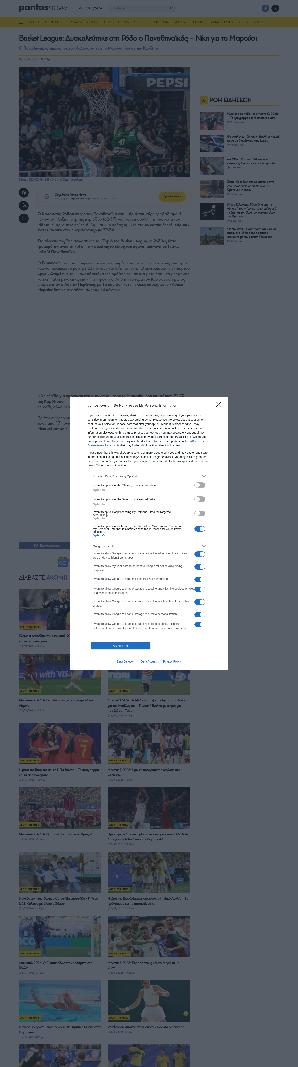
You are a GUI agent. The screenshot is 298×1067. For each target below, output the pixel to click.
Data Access (149, 661)
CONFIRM (121, 645)
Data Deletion (125, 661)
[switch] (199, 485)
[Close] (220, 406)
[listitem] (149, 476)
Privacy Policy (172, 661)
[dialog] (149, 533)
